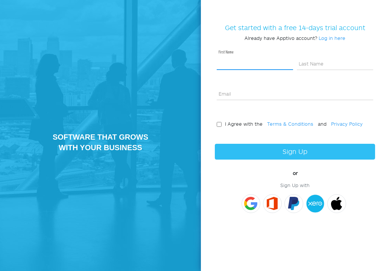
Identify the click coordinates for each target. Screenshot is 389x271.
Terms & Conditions (288, 124)
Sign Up (295, 151)
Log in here (332, 38)
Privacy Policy (345, 124)
